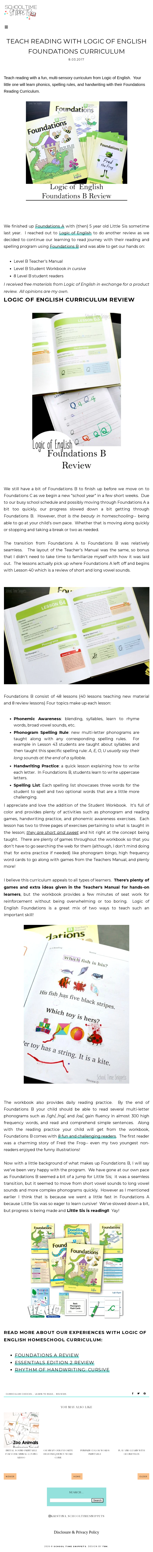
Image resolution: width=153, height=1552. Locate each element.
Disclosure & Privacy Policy (76, 1532)
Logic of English (75, 233)
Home (77, 1476)
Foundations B (64, 246)
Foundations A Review (47, 1355)
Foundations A (49, 226)
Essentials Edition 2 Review (54, 1362)
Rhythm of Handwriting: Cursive (62, 1369)
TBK (105, 1546)
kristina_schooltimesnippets (76, 1516)
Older (143, 1476)
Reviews (61, 1394)
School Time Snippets (70, 1546)
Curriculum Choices (19, 1394)
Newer (10, 1476)
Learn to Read (44, 1394)
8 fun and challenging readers (87, 1136)
